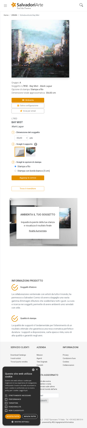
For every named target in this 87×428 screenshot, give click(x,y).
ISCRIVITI (42, 401)
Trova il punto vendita (19, 362)
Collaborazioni (68, 365)
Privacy (66, 355)
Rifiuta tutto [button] (30, 416)
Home (6, 15)
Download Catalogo (18, 355)
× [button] (37, 370)
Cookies (66, 362)
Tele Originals (42, 362)
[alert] (21, 396)
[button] (21, 421)
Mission (40, 355)
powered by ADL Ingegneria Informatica (58, 422)
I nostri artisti (16, 358)
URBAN (14, 15)
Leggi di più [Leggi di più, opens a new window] (23, 390)
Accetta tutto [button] (13, 416)
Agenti (39, 358)
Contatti (40, 365)
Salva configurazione (27, 105)
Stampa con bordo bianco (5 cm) (33, 170)
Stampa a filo (23, 166)
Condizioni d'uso (69, 358)
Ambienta (28, 100)
